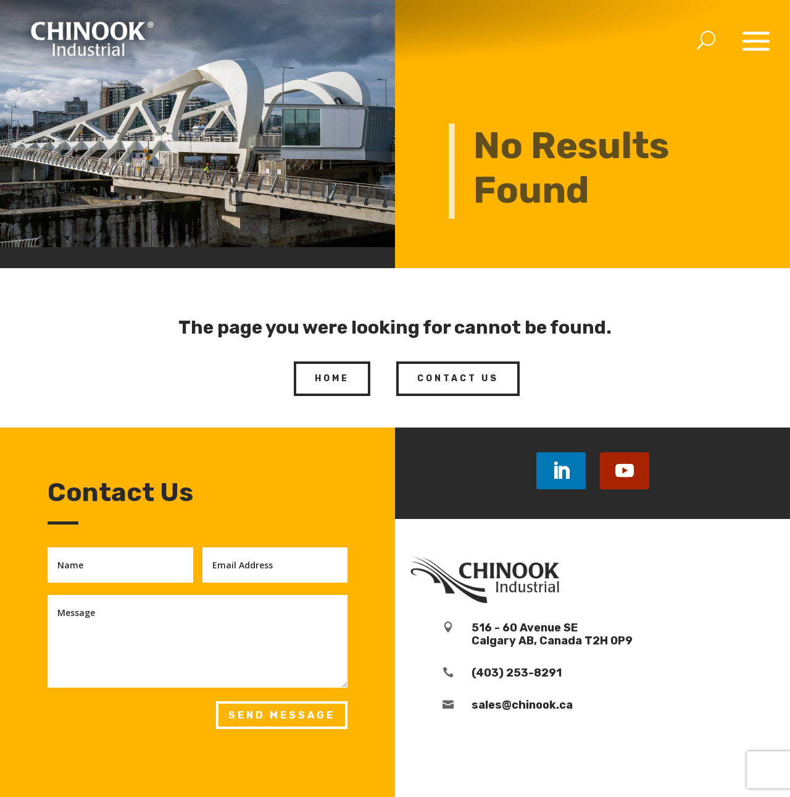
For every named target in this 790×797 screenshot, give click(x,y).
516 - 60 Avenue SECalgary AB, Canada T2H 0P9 (552, 634)
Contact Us (458, 378)
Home (332, 378)
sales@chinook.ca (522, 705)
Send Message (281, 715)
